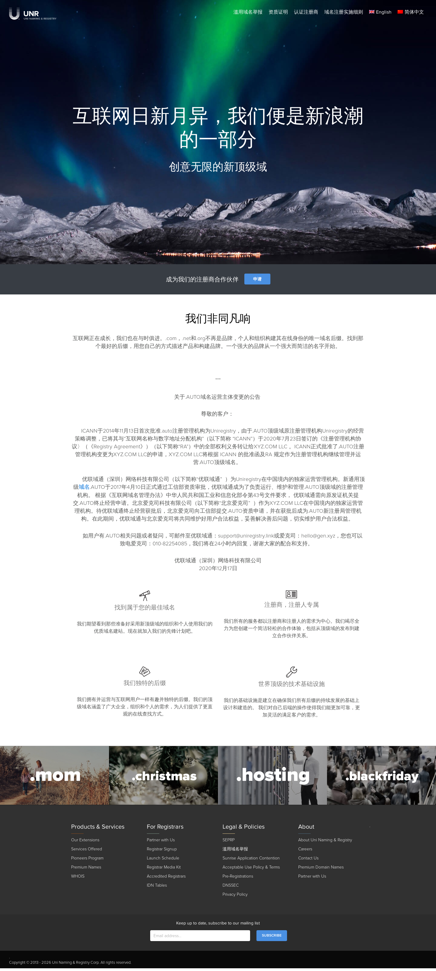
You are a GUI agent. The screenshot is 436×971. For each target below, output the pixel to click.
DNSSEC (231, 888)
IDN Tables (157, 888)
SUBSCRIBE (272, 938)
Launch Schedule (163, 860)
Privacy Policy (235, 897)
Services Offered (86, 851)
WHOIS (77, 879)
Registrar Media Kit (164, 869)
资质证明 (278, 12)
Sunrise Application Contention (251, 860)
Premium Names (86, 869)
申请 (257, 279)
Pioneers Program (87, 860)
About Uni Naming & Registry (325, 842)
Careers (305, 851)
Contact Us (308, 860)
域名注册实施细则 (343, 12)
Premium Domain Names (321, 869)
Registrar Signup (162, 851)
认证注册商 (306, 12)
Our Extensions (85, 842)
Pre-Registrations (238, 879)
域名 (84, 487)
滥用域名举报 (248, 12)
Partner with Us (161, 842)
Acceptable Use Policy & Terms (251, 869)
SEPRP (229, 842)
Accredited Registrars (166, 879)
